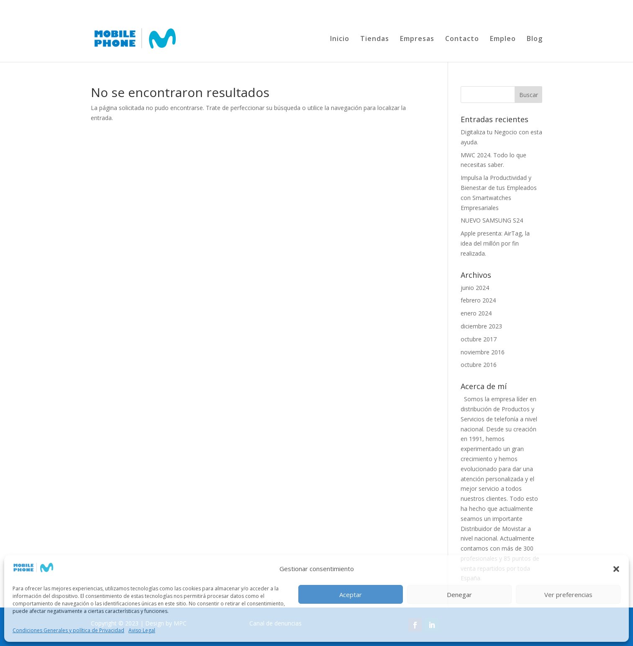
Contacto (462, 39)
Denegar (459, 594)
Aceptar (350, 594)
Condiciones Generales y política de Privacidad (68, 630)
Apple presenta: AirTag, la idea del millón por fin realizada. (495, 243)
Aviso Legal (141, 630)
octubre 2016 (479, 365)
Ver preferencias (568, 594)
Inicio (339, 39)
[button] (616, 569)
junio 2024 (475, 288)
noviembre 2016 (483, 352)
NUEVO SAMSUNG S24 (492, 220)
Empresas (417, 39)
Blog (535, 39)
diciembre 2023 (481, 326)
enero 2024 (476, 313)
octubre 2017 (479, 339)
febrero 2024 (478, 300)
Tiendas (374, 39)
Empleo (503, 39)
